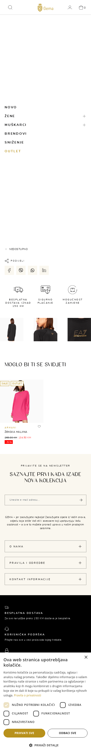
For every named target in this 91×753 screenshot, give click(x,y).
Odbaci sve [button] (67, 733)
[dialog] (45, 702)
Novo (11, 107)
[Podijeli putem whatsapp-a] (32, 270)
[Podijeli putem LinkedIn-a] (44, 270)
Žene (10, 116)
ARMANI (10, 428)
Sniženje (14, 142)
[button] (10, 7)
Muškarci (16, 125)
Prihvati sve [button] (24, 733)
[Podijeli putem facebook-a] (9, 270)
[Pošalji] (81, 500)
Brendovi (16, 133)
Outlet (13, 151)
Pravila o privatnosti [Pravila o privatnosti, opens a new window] (27, 695)
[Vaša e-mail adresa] (45, 500)
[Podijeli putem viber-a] (21, 270)
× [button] (86, 657)
